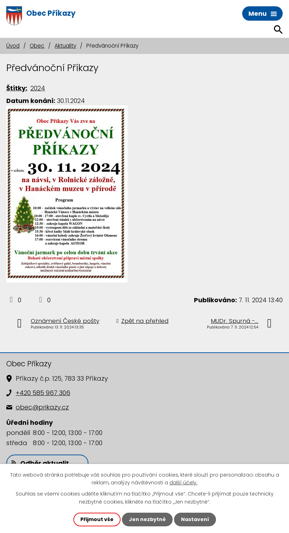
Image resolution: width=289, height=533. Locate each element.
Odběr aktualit (40, 463)
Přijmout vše (97, 519)
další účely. (183, 482)
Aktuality (65, 45)
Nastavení (195, 519)
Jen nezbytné (147, 519)
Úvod (13, 45)
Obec (37, 45)
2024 (37, 88)
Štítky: (16, 88)
